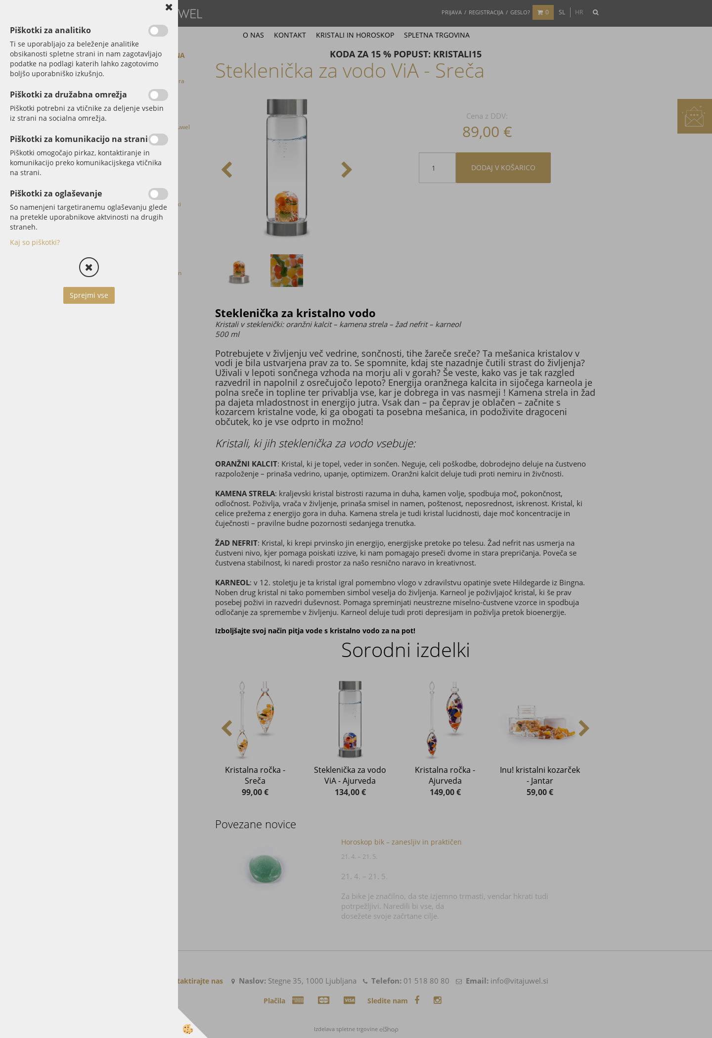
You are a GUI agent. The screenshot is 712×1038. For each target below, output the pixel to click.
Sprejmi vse (89, 295)
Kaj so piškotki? (35, 242)
